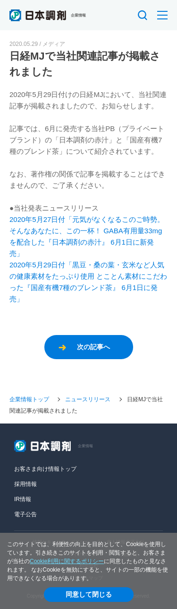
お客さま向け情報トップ (45, 469)
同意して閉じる (89, 594)
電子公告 (25, 514)
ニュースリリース (87, 399)
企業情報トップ (29, 399)
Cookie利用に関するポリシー (67, 561)
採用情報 (25, 484)
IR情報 (22, 499)
